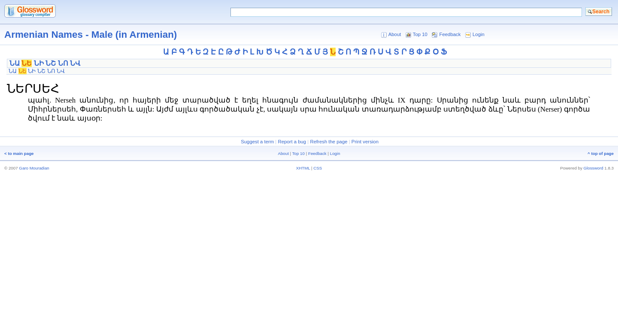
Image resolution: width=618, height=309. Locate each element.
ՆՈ (63, 63)
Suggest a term (257, 141)
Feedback (450, 34)
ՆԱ (14, 63)
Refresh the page (328, 141)
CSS (317, 168)
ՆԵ (26, 63)
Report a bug (292, 141)
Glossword (593, 168)
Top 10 (420, 34)
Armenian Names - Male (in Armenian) (90, 34)
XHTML (303, 168)
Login (479, 34)
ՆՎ (75, 63)
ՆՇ (50, 63)
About (394, 34)
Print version (365, 141)
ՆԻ (39, 63)
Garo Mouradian (34, 168)
